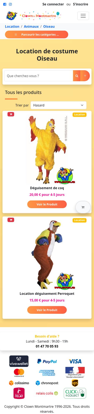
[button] (83, 207)
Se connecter (53, 4)
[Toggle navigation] (83, 16)
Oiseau (49, 26)
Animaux (31, 26)
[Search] (38, 75)
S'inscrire (80, 4)
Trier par (22, 105)
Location (12, 26)
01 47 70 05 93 (47, 346)
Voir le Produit (47, 204)
